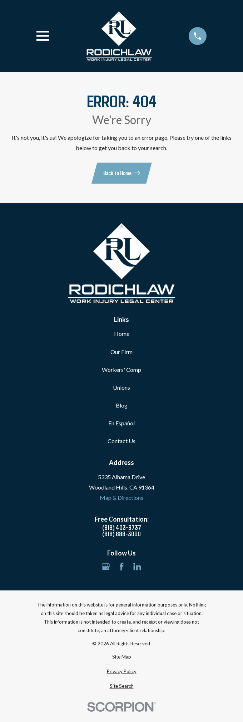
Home (121, 333)
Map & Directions (121, 497)
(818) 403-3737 (121, 527)
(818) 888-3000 (121, 534)
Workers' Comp (121, 369)
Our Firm (121, 351)
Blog (122, 405)
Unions (121, 387)
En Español (121, 423)
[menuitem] (121, 657)
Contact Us (121, 440)
